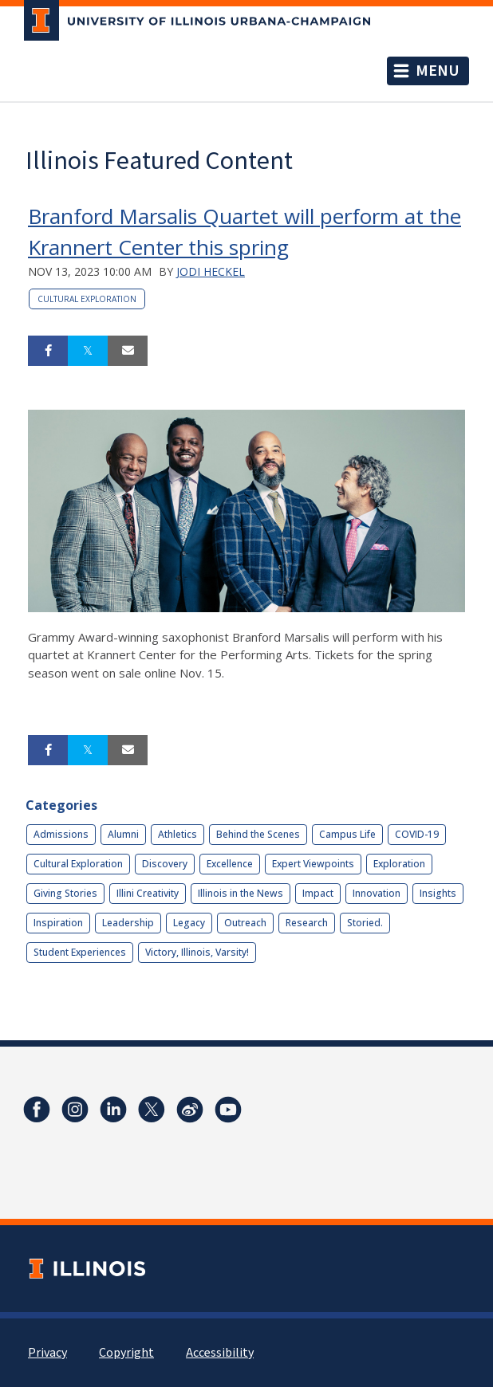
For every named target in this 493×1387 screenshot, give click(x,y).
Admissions (61, 834)
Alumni (123, 834)
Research (307, 922)
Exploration (399, 863)
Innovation (376, 893)
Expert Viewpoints (313, 863)
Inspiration (58, 922)
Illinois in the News (240, 893)
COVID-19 (417, 834)
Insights (438, 893)
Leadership (128, 922)
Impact (317, 893)
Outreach (245, 922)
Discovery (164, 863)
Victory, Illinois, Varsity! (197, 952)
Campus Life (347, 834)
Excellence (230, 863)
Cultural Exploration (86, 299)
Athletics (177, 834)
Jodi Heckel (210, 271)
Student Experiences (80, 952)
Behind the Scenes (258, 834)
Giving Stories (65, 893)
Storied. (365, 922)
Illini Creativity (147, 893)
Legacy (189, 922)
